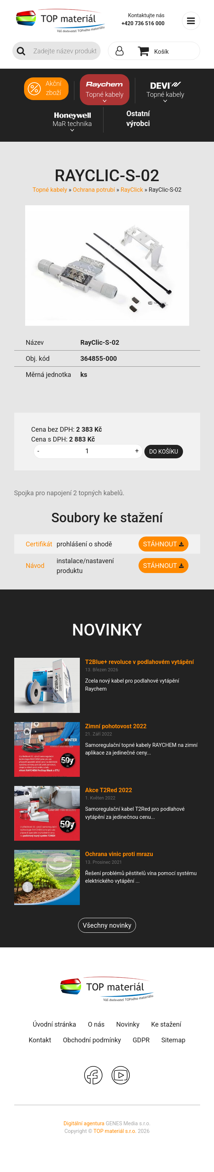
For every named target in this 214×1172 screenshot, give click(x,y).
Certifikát (39, 544)
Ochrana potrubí (94, 189)
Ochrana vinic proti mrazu (119, 854)
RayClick (132, 189)
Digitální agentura (83, 1124)
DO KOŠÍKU (163, 451)
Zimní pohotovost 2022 (116, 726)
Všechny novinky (107, 925)
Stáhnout (160, 544)
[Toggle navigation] (191, 21)
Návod (35, 565)
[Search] (65, 51)
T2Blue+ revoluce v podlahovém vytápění (139, 661)
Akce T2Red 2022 (108, 790)
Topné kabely (49, 189)
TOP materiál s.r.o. (114, 1131)
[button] (121, 51)
